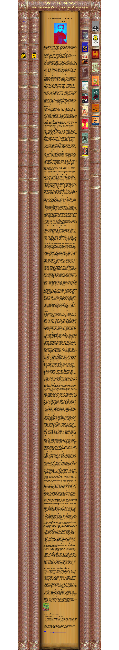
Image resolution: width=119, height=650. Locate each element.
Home (23, 21)
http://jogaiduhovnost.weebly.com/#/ (58, 632)
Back (45, 631)
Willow (34, 51)
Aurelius (23, 51)
